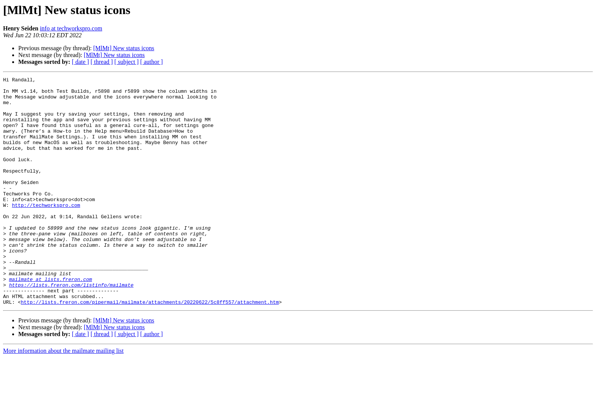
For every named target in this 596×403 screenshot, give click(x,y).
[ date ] (80, 62)
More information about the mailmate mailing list (63, 396)
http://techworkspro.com (46, 231)
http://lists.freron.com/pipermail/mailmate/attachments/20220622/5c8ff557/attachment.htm (150, 347)
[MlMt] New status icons (123, 48)
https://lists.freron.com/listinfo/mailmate (71, 327)
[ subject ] (126, 62)
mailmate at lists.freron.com (50, 320)
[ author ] (151, 62)
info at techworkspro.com (71, 28)
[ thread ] (101, 62)
